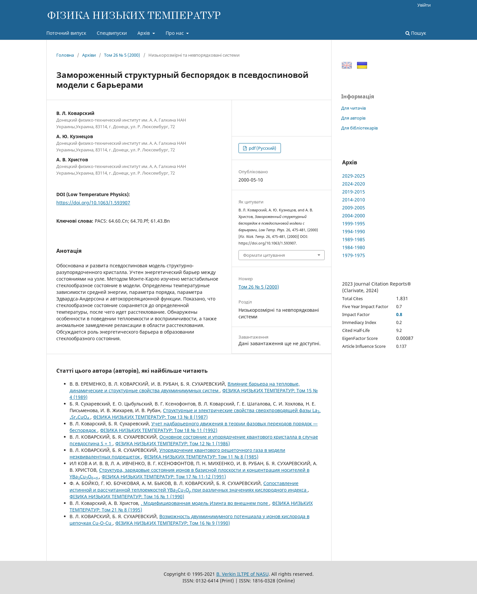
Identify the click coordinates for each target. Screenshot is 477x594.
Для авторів (353, 118)
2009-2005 (353, 207)
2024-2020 (353, 184)
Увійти (424, 5)
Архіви (89, 55)
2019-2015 (353, 192)
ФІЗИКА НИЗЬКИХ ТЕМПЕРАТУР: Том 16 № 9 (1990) (172, 523)
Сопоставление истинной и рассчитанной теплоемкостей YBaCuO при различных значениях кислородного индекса (189, 486)
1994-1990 (353, 231)
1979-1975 (353, 255)
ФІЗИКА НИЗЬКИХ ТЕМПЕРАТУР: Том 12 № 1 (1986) (172, 443)
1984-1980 (353, 247)
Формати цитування (264, 255)
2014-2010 (353, 199)
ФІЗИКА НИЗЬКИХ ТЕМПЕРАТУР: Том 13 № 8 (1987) (150, 417)
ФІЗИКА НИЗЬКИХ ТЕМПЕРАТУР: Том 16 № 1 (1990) (127, 496)
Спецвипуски (112, 33)
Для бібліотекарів (359, 128)
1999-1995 (353, 223)
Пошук (415, 33)
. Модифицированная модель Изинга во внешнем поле (205, 503)
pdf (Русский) (262, 148)
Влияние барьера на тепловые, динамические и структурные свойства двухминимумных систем (185, 387)
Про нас (175, 33)
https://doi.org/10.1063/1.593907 (93, 202)
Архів (144, 33)
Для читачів (353, 108)
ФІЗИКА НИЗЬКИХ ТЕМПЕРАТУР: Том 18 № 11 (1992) (158, 430)
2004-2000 (353, 215)
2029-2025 (353, 176)
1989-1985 (353, 239)
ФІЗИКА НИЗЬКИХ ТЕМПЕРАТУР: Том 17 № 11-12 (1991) (164, 476)
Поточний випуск (66, 33)
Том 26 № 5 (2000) (122, 55)
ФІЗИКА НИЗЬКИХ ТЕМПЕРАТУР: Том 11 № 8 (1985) (201, 457)
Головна (65, 55)
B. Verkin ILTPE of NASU (242, 574)
